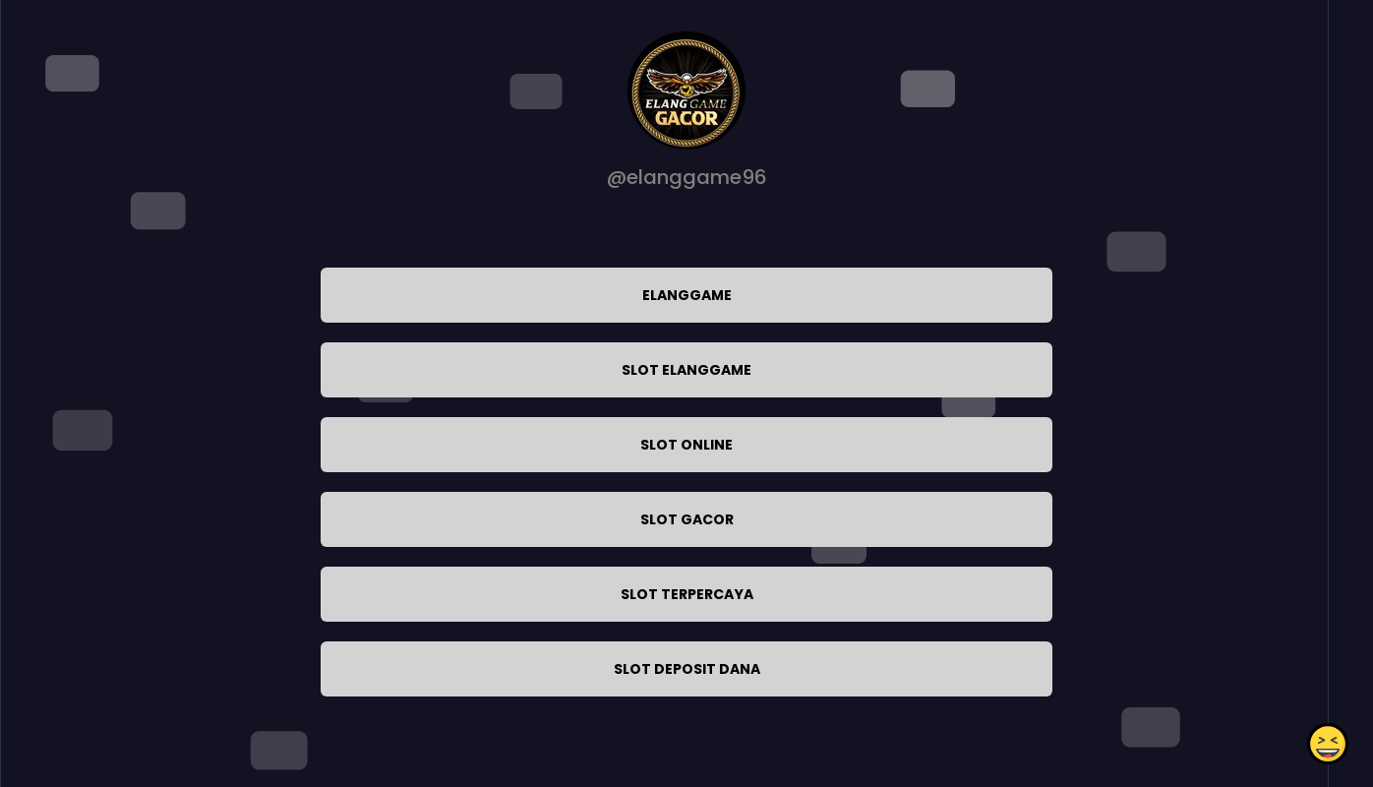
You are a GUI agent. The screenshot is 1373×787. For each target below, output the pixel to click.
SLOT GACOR (687, 519)
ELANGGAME (687, 295)
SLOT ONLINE (686, 444)
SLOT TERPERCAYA (687, 594)
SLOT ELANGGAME (686, 370)
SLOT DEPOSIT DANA (687, 669)
